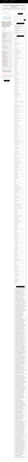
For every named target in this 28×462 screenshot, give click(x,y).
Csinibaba (16, 107)
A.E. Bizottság (17, 42)
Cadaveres (16, 95)
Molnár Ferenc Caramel (18, 215)
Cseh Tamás (16, 104)
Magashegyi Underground (18, 203)
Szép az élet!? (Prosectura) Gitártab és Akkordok (20, 28)
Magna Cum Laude (17, 205)
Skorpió (16, 261)
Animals (16, 54)
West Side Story (17, 280)
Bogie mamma (17, 82)
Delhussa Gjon (17, 110)
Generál (16, 134)
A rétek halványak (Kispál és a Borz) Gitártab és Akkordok (7, 18)
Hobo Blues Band (17, 147)
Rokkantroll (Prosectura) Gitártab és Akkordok (20, 32)
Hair (15, 138)
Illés (15, 156)
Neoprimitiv (16, 224)
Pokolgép (16, 246)
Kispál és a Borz (7, 15)
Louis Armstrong (17, 200)
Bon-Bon (16, 85)
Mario (16, 209)
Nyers (16, 231)
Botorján (16, 88)
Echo (16, 116)
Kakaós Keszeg (17, 166)
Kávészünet (16, 175)
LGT (15, 199)
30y (15, 39)
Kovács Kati (16, 196)
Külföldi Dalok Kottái (4, 2)
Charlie (16, 100)
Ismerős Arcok (17, 159)
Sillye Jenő (16, 258)
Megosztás (20, 15)
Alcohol (16, 48)
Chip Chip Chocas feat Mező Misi (19, 101)
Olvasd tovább (7, 80)
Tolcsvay (16, 273)
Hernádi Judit (17, 144)
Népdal (16, 227)
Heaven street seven (18, 141)
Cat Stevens (16, 97)
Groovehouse (17, 137)
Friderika (16, 131)
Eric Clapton (16, 125)
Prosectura (16, 249)
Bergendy (16, 73)
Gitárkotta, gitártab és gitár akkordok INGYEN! (14, 6)
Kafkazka (16, 165)
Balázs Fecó (16, 66)
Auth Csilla (16, 61)
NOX (15, 230)
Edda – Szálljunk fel (18, 25)
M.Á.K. (16, 202)
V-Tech (16, 277)
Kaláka (16, 168)
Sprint (16, 264)
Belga (16, 70)
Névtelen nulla (17, 228)
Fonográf (16, 129)
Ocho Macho (17, 233)
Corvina (16, 103)
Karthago (16, 172)
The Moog (16, 270)
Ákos (15, 45)
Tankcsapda (16, 267)
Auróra (16, 60)
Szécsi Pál (16, 265)
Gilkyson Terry (17, 135)
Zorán (16, 283)
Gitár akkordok (10, 2)
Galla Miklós (16, 132)
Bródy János (17, 91)
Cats (15, 98)
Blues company (17, 79)
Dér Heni (16, 113)
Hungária (16, 153)
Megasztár (16, 212)
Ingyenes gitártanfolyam (5, 0)
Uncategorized (17, 274)
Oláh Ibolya (16, 234)
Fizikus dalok (17, 128)
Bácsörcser (16, 63)
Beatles (16, 67)
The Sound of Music (17, 271)
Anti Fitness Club (17, 57)
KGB (15, 181)
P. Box (16, 240)
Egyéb (16, 122)
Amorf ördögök (17, 51)
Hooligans (16, 150)
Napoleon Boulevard (18, 221)
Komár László (17, 190)
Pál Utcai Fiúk (17, 243)
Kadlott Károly (17, 163)
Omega (16, 236)
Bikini (16, 76)
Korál (16, 193)
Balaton (16, 64)
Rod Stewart (17, 255)
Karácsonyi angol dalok (18, 169)
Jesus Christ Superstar (18, 162)
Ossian (16, 239)
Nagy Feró (16, 218)
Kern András (16, 178)
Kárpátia (16, 171)
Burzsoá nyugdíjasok (18, 94)
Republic (16, 252)
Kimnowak (16, 184)
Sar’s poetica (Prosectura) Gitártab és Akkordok (20, 30)
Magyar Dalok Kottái (12, 0)
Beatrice (16, 69)
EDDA (16, 119)
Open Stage (16, 237)
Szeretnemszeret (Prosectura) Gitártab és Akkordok (19, 26)
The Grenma (17, 268)
